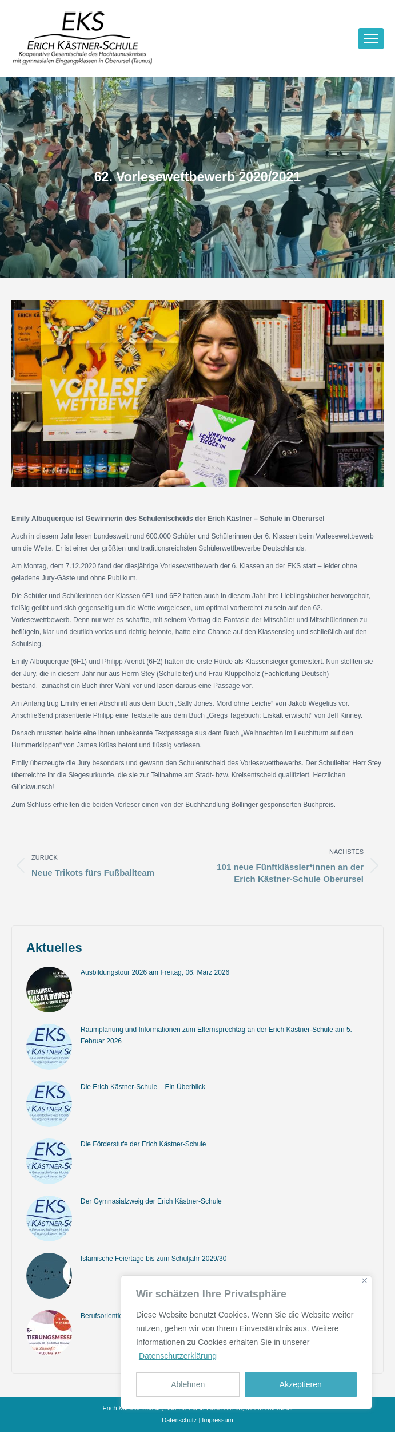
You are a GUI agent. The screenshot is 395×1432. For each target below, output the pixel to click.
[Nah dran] (364, 1280)
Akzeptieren (301, 1384)
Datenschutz (179, 1420)
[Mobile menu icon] (371, 38)
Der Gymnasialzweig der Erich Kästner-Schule (151, 1201)
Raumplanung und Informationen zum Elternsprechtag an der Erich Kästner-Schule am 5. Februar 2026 (216, 1035)
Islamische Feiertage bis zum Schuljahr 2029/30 (153, 1259)
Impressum (217, 1420)
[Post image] (49, 989)
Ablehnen (188, 1384)
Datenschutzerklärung (178, 1355)
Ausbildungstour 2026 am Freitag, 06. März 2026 (155, 972)
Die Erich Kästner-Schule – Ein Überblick (143, 1087)
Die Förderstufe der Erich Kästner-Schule (143, 1144)
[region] (246, 1342)
